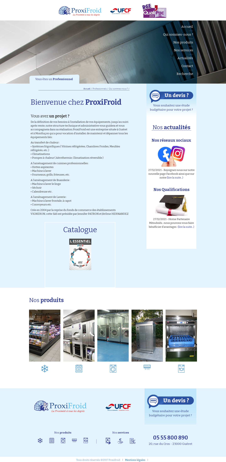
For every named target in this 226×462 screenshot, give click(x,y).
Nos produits (183, 42)
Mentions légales (135, 460)
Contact (187, 66)
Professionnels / (100, 89)
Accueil (187, 26)
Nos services (183, 50)
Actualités (185, 58)
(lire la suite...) (175, 177)
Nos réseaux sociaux (171, 140)
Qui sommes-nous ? (178, 34)
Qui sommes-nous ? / (119, 89)
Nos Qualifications (171, 189)
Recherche (185, 74)
